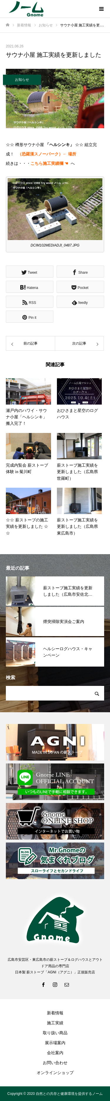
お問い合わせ (55, 1062)
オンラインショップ (55, 1072)
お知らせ (22, 80)
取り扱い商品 (55, 1032)
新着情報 (55, 1013)
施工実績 (55, 1022)
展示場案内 (55, 1042)
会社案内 (55, 1052)
